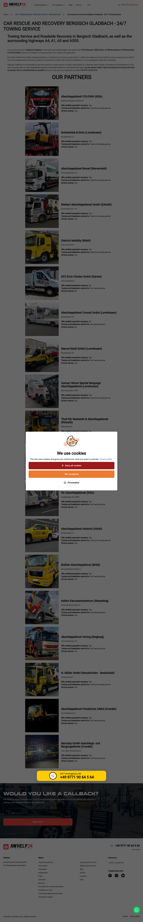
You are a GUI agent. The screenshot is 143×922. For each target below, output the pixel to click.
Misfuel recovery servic (88, 866)
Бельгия (41, 883)
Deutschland (42, 866)
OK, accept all (71, 474)
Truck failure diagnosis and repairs (50, 893)
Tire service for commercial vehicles (50, 886)
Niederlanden (43, 873)
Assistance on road (45, 890)
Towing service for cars (88, 862)
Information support (45, 897)
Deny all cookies (71, 465)
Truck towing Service (45, 862)
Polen (40, 876)
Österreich (42, 880)
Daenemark (42, 869)
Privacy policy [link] (106, 459)
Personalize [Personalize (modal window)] (71, 482)
